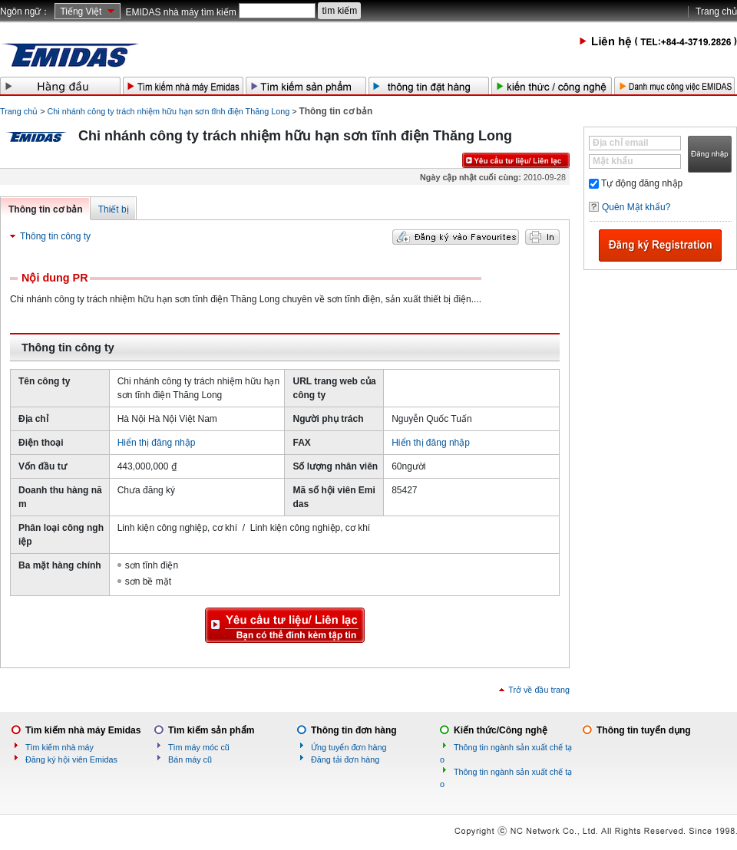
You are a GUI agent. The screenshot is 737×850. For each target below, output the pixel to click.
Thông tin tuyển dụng (644, 730)
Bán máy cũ (190, 759)
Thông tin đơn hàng (354, 730)
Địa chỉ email (621, 142)
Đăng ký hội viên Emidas (71, 759)
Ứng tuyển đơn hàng (348, 747)
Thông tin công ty (55, 236)
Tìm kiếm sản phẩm (211, 730)
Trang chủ (716, 11)
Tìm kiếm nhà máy (59, 747)
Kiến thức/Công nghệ (500, 730)
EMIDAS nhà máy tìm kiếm (180, 12)
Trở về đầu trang (539, 689)
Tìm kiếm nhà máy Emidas (82, 730)
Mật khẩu (613, 161)
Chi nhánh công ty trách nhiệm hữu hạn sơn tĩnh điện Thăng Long (169, 111)
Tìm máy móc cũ (199, 747)
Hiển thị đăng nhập (156, 442)
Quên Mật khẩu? (636, 207)
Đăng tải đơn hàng (345, 759)
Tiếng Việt (80, 11)
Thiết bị (113, 209)
